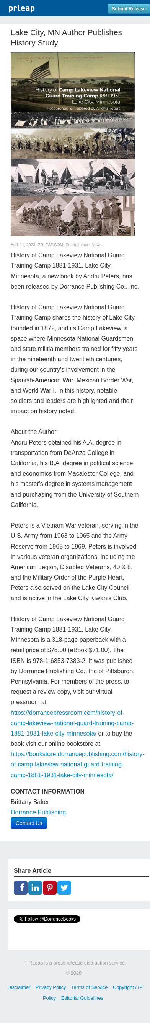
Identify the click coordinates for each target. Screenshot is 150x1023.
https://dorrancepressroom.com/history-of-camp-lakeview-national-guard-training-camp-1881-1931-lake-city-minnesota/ (72, 723)
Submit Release (129, 8)
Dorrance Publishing (38, 812)
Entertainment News (84, 245)
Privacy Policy (51, 987)
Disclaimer (19, 987)
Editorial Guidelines (82, 998)
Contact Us (29, 823)
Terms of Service (89, 987)
